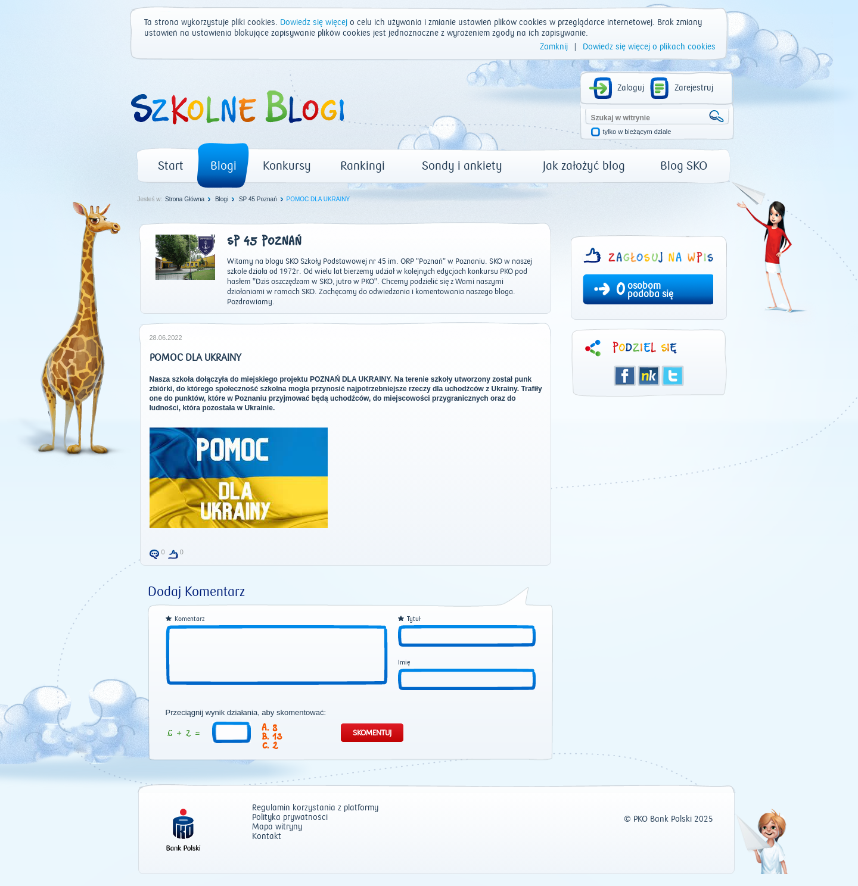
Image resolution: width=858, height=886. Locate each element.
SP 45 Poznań (258, 199)
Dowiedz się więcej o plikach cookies (649, 47)
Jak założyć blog (584, 166)
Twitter (672, 376)
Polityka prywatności (290, 817)
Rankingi (362, 166)
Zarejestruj (693, 88)
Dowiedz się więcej (313, 22)
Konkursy (287, 166)
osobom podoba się (650, 290)
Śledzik (649, 376)
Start (171, 166)
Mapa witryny (277, 827)
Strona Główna (184, 199)
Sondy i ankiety (462, 166)
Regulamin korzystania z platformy (315, 808)
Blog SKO (683, 166)
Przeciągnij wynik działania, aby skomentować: (246, 713)
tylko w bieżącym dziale (637, 132)
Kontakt (266, 836)
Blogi (223, 166)
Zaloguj (630, 88)
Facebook (625, 376)
